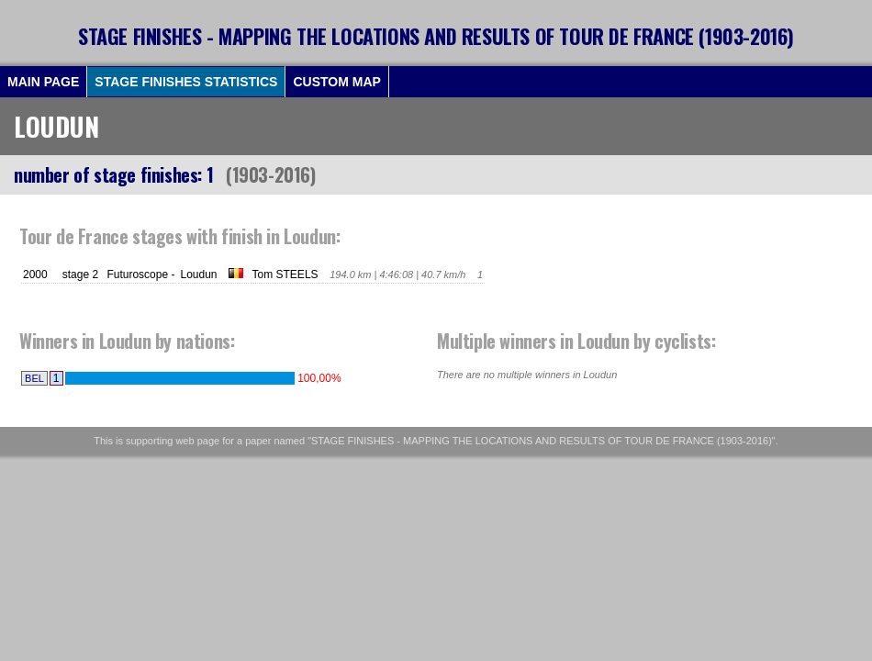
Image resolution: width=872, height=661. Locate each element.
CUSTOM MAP (336, 81)
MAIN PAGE (43, 81)
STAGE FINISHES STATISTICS (186, 81)
